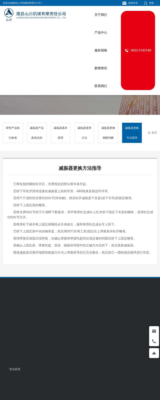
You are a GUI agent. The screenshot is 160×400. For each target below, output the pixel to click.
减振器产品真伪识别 (37, 132)
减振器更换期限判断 (108, 132)
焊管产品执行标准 (13, 132)
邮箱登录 (130, 3)
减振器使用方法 (84, 132)
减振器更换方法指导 (132, 132)
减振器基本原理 (60, 132)
